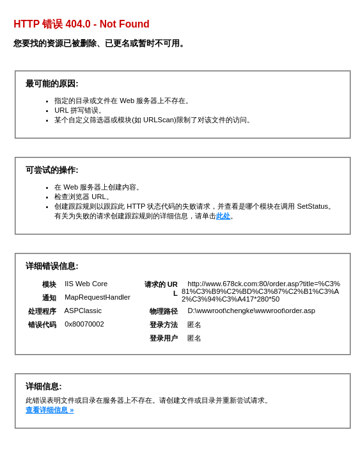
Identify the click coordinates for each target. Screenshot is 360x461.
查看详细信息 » (50, 410)
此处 (223, 216)
